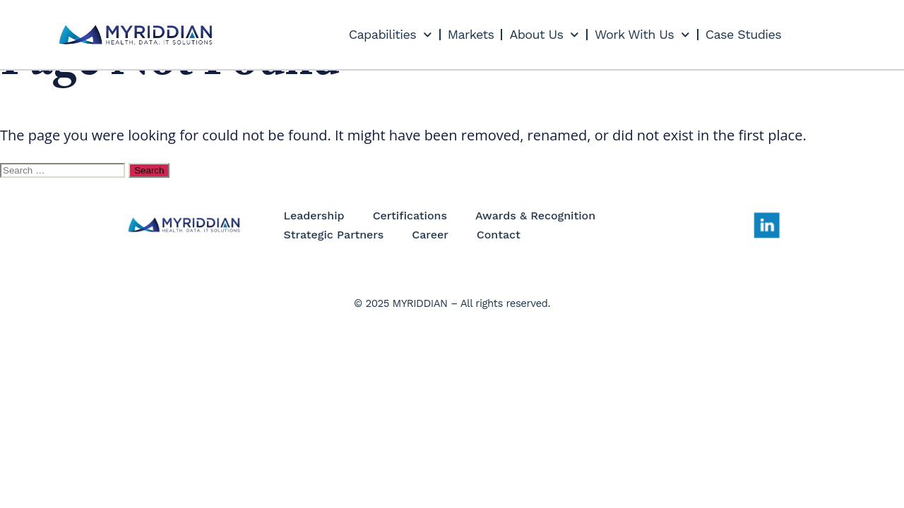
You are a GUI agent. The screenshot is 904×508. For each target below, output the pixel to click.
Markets (471, 34)
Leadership (314, 215)
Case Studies (743, 34)
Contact (499, 234)
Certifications (410, 215)
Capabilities (390, 35)
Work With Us (642, 35)
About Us (544, 35)
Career (430, 234)
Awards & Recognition (535, 215)
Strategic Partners (334, 234)
